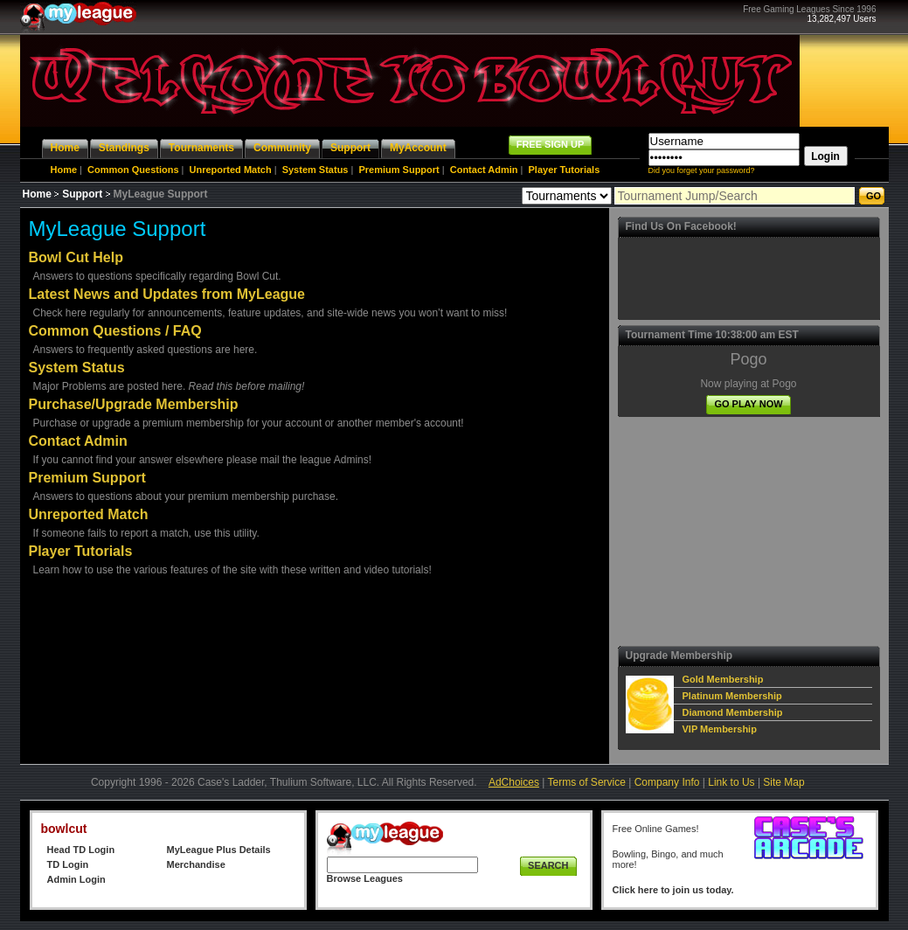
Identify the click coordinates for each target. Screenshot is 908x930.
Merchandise (196, 864)
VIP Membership (720, 729)
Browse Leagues (365, 878)
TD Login (68, 864)
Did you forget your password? (701, 170)
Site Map (783, 782)
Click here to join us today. (673, 890)
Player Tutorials (564, 169)
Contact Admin (484, 169)
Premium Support (398, 169)
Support (82, 194)
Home (64, 169)
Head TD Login (81, 849)
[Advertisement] (755, 531)
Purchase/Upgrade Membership (134, 404)
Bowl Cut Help (76, 257)
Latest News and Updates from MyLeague (167, 294)
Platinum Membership (732, 696)
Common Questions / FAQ (115, 330)
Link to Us (731, 782)
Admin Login (76, 879)
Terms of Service (587, 782)
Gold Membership (723, 679)
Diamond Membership (733, 712)
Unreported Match (231, 169)
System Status (315, 169)
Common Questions (133, 169)
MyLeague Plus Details (219, 849)
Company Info (667, 782)
